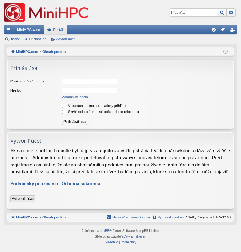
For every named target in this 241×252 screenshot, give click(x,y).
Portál (58, 30)
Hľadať (14, 39)
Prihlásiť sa (37, 39)
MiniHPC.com (28, 30)
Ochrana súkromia (81, 183)
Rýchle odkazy (9, 31)
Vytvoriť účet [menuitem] (234, 31)
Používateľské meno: (27, 81)
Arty (127, 236)
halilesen (140, 236)
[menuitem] (213, 29)
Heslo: (15, 90)
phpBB (104, 231)
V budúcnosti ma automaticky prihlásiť (94, 106)
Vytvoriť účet (65, 39)
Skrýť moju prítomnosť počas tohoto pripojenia (100, 111)
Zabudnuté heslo (75, 97)
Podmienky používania (34, 183)
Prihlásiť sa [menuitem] (224, 31)
